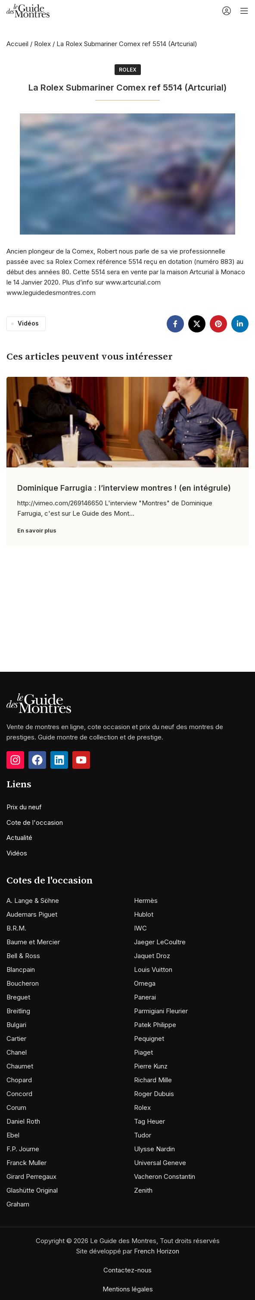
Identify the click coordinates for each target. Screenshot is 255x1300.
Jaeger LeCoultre (160, 942)
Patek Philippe (155, 1025)
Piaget (143, 1052)
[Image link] (38, 703)
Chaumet (19, 1066)
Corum (16, 1107)
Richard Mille (153, 1080)
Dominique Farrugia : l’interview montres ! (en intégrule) (124, 487)
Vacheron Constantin (164, 1176)
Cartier (16, 1038)
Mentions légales (128, 1289)
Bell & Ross (23, 956)
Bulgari (16, 1025)
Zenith (143, 1190)
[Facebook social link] (175, 323)
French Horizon (156, 1251)
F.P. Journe (22, 1149)
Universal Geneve (160, 1163)
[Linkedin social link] (240, 323)
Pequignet (149, 1038)
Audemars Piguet (31, 914)
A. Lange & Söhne (32, 900)
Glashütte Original (32, 1190)
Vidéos (28, 323)
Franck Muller (26, 1163)
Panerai (145, 997)
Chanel (16, 1052)
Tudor (142, 1135)
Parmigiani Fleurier (161, 1011)
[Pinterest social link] (218, 323)
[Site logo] (28, 10)
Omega (144, 983)
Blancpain (20, 969)
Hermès (146, 900)
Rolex (42, 44)
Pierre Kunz (151, 1066)
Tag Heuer (149, 1121)
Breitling (18, 1011)
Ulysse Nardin (154, 1149)
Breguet (18, 997)
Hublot (143, 914)
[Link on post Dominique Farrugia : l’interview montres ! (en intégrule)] (127, 422)
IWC (140, 928)
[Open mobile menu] (244, 10)
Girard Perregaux (31, 1176)
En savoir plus (36, 530)
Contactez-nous (127, 1270)
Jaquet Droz (152, 956)
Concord (19, 1094)
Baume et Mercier (33, 942)
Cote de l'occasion (34, 822)
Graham (17, 1204)
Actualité (19, 837)
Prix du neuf (24, 807)
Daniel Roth (23, 1121)
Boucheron (22, 983)
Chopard (19, 1080)
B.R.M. (16, 928)
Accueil (17, 44)
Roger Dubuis (154, 1094)
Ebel (12, 1135)
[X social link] (196, 323)
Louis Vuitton (153, 969)
